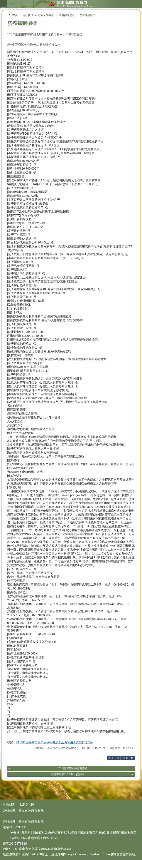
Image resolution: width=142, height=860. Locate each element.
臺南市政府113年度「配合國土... (70, 774)
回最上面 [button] (128, 758)
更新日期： (10, 804)
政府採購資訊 (67, 15)
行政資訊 (28, 15)
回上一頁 (114, 758)
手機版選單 (3, 3)
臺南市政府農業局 (71, 3)
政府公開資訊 (46, 15)
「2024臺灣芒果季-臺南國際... (72, 768)
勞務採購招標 (87, 15)
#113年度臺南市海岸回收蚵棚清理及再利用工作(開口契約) (54, 742)
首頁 (15, 15)
